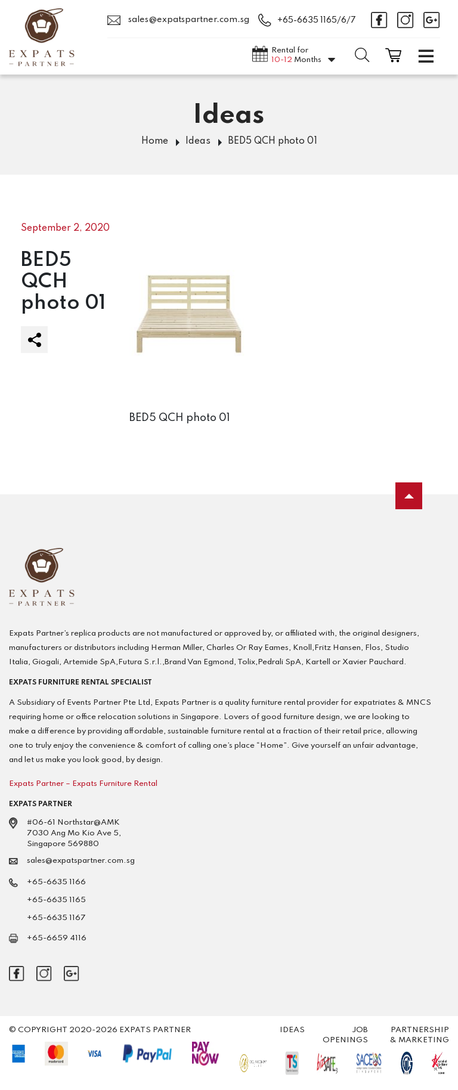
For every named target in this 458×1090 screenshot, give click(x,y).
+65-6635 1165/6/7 (316, 20)
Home (154, 141)
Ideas (198, 141)
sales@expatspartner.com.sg (178, 20)
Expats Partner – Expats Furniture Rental (83, 784)
